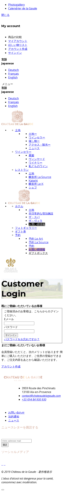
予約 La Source (38, 242)
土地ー (33, 134)
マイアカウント (17, 41)
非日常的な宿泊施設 (41, 213)
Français (13, 74)
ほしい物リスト (17, 45)
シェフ (33, 187)
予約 (31, 246)
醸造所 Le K (36, 184)
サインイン (15, 53)
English (13, 77)
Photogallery (16, 5)
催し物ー (34, 141)
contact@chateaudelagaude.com (41, 396)
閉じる (5, 15)
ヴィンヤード (37, 159)
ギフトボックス (38, 253)
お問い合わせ (16, 412)
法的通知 (13, 416)
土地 (31, 173)
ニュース (34, 148)
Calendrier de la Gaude (22, 8)
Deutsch (13, 70)
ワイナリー (35, 162)
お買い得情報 (37, 224)
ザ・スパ (34, 217)
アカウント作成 (17, 49)
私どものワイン (38, 166)
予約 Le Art (36, 238)
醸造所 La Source (40, 177)
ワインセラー (37, 137)
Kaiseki (33, 180)
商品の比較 (15, 37)
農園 (31, 155)
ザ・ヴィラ (35, 220)
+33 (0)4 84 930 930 (34, 399)
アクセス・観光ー (40, 144)
